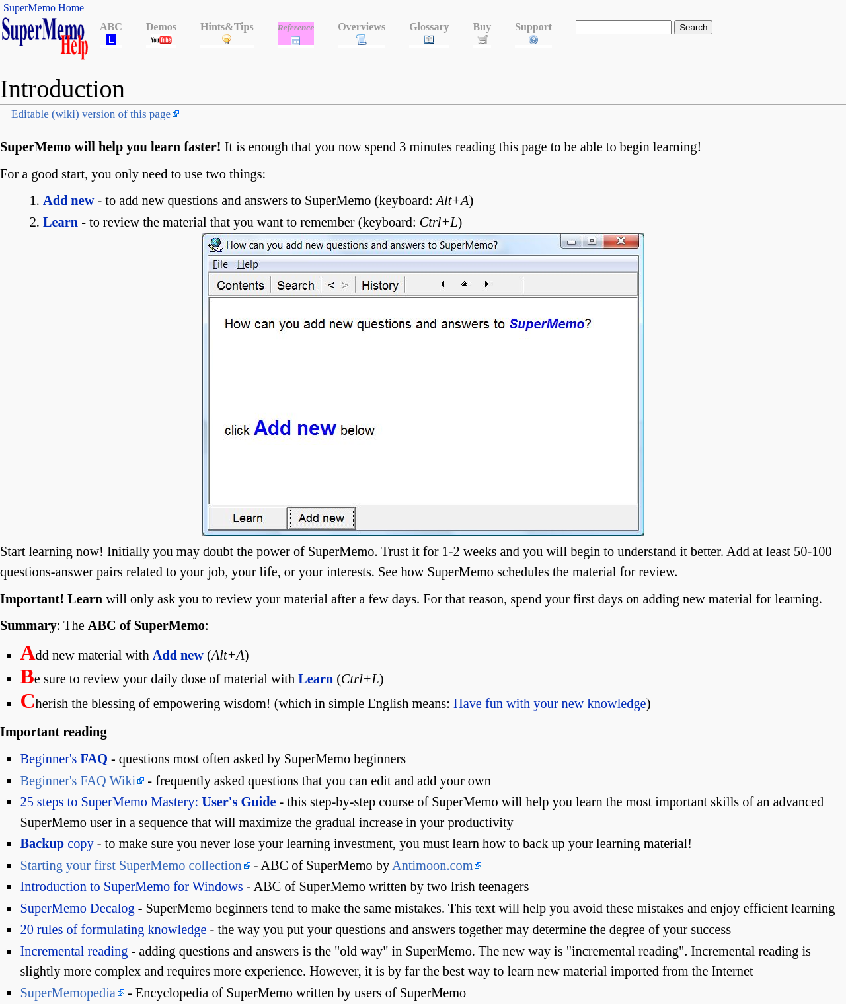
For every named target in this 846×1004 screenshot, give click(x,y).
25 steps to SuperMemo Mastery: (148, 801)
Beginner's (63, 759)
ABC (111, 26)
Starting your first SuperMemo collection (130, 865)
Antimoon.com (432, 865)
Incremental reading (74, 951)
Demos (161, 26)
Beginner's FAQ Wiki (77, 780)
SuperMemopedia (67, 992)
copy (56, 843)
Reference (296, 27)
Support (533, 26)
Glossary (429, 26)
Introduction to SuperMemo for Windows (131, 886)
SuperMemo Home (43, 7)
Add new (68, 200)
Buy (482, 26)
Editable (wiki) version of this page (91, 114)
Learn (60, 222)
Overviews (361, 26)
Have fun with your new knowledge (549, 703)
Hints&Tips (227, 26)
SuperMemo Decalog (77, 908)
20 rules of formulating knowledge (113, 929)
